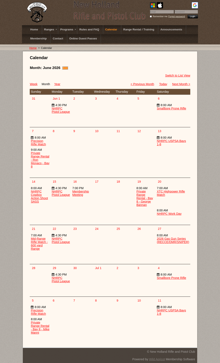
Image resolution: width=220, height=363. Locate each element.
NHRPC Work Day (169, 213)
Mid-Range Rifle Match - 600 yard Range (39, 243)
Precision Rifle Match (38, 142)
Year (57, 84)
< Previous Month (142, 84)
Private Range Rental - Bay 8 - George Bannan (144, 198)
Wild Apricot (157, 359)
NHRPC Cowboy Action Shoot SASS (39, 196)
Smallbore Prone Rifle (171, 108)
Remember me (160, 16)
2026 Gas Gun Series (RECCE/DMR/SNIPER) (173, 240)
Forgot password (176, 16)
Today (163, 84)
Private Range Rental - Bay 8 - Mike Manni (40, 327)
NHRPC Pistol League (61, 110)
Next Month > (181, 84)
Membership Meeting (80, 193)
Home (33, 47)
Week (33, 84)
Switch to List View (177, 75)
